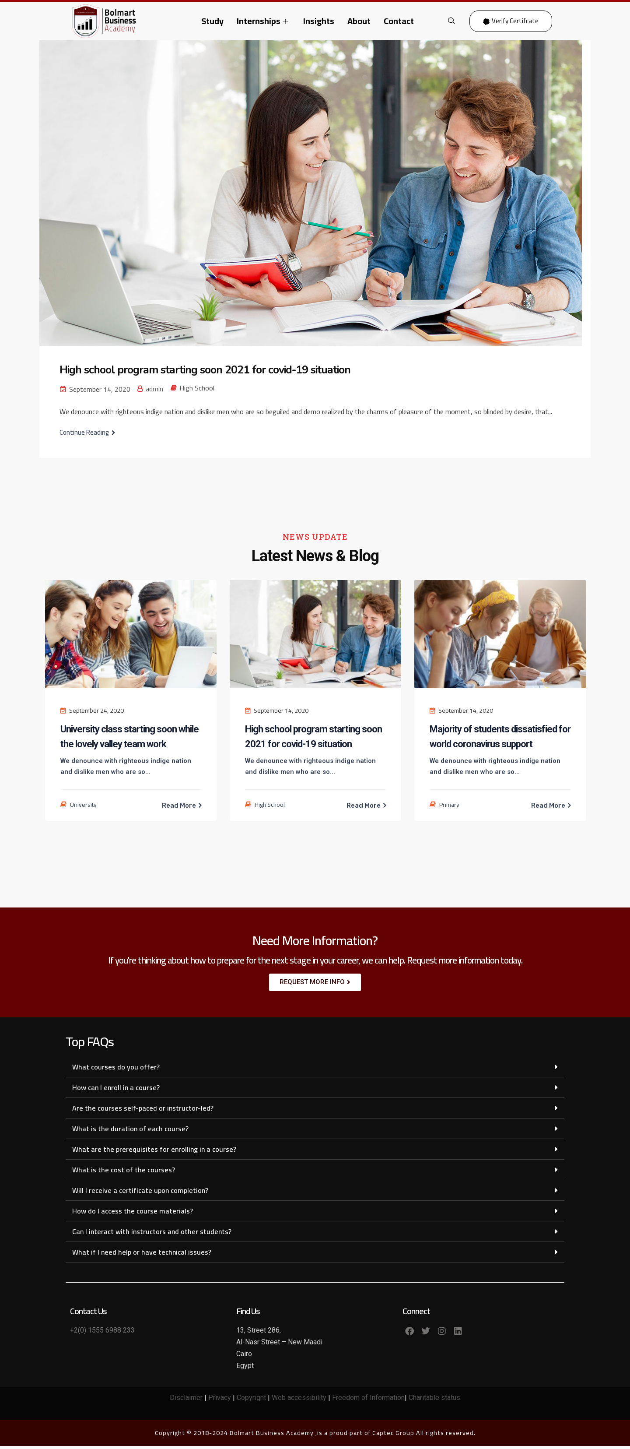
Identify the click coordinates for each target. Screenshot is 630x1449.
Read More (179, 805)
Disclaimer (186, 1401)
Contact (399, 21)
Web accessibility (299, 1401)
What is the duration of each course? (130, 1131)
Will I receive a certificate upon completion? (140, 1193)
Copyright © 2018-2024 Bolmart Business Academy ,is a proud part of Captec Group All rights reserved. (315, 1436)
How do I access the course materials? (132, 1213)
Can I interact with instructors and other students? (151, 1234)
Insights (318, 21)
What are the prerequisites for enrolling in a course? (154, 1152)
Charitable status (434, 1401)
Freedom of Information (367, 1401)
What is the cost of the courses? (123, 1172)
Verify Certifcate (511, 20)
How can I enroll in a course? (116, 1090)
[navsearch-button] (451, 21)
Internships (263, 21)
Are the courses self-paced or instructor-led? (143, 1111)
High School (196, 387)
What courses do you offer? (116, 1069)
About (359, 21)
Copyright (251, 1401)
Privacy (219, 1401)
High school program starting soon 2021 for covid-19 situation (214, 369)
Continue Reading (84, 432)
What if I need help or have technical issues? (141, 1255)
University (83, 804)
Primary (449, 804)
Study (212, 21)
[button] (315, 1070)
